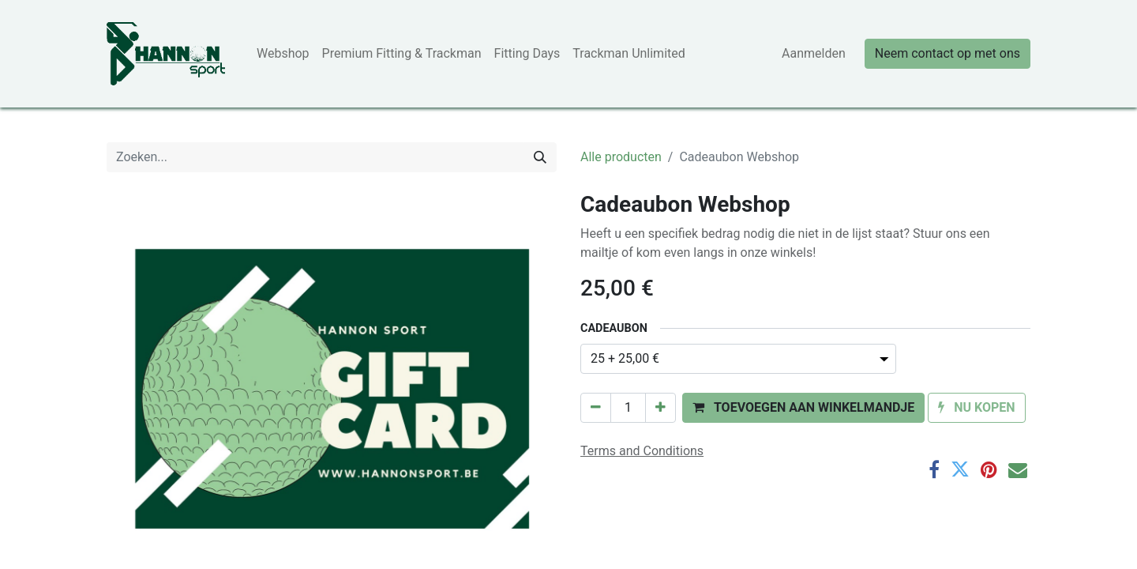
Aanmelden (814, 53)
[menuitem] (283, 54)
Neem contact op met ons (947, 53)
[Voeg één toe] (660, 408)
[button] (803, 408)
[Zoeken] (540, 157)
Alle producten (621, 156)
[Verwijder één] (595, 408)
